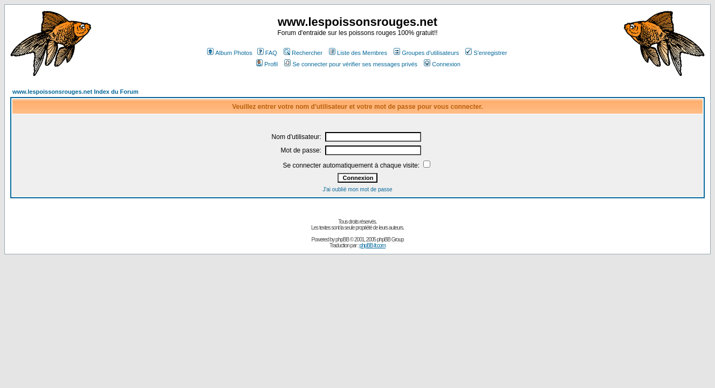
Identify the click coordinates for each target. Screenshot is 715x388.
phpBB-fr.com (372, 245)
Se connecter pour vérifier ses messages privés (350, 64)
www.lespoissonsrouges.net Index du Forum (75, 91)
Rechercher (303, 53)
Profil (267, 64)
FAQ (267, 53)
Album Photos (229, 53)
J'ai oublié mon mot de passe (357, 189)
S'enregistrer (486, 53)
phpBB (342, 239)
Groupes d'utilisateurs (426, 53)
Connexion (442, 64)
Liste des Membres (358, 53)
